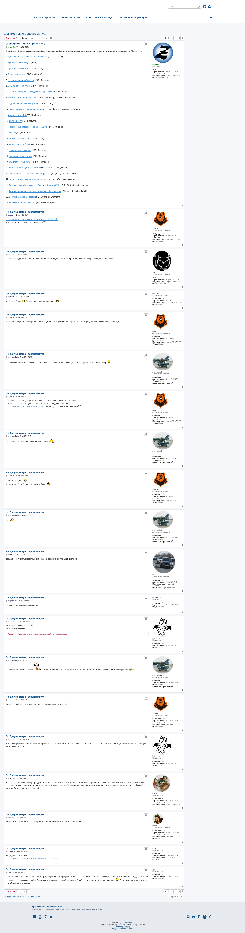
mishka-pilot (157, 372)
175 (163, 643)
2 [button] (168, 38)
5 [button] (179, 38)
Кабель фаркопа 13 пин (19, 144)
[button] (182, 38)
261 (163, 580)
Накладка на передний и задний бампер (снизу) (30, 91)
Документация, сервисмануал (25, 33)
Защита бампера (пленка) (20, 86)
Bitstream (156, 638)
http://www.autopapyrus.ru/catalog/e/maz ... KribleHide (32, 219)
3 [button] (172, 38)
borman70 (156, 293)
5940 (163, 278)
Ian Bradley (129, 923)
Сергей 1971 (156, 598)
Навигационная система (20, 150)
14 (162, 799)
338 (163, 299)
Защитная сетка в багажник (21, 161)
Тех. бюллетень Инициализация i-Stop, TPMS (30, 173)
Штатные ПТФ (15, 121)
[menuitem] (204, 7)
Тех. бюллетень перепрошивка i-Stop (26, 179)
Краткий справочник (17, 62)
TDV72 (154, 272)
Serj (153, 869)
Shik (154, 575)
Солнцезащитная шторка (20, 156)
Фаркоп (12, 132)
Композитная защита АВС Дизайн (25, 167)
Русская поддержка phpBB (122, 927)
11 (162, 874)
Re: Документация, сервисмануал (25, 211)
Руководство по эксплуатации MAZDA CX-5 (28, 56)
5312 (163, 831)
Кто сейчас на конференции (48, 906)
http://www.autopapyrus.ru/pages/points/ (25, 406)
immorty (155, 64)
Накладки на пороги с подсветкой (23, 97)
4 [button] (175, 38)
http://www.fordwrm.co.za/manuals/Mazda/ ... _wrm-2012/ (33, 858)
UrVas (154, 825)
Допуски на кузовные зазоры (22, 196)
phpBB (117, 925)
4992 (163, 234)
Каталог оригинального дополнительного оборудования (35, 191)
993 (163, 377)
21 (162, 603)
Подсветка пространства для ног (23, 103)
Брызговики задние (17, 74)
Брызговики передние (18, 68)
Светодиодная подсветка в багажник (26, 109)
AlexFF (155, 848)
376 (163, 70)
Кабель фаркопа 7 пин (19, 138)
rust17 (154, 793)
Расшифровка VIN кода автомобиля (26, 185)
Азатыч (155, 229)
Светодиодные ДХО (17, 115)
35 (162, 854)
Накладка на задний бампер (21, 80)
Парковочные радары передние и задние (28, 126)
